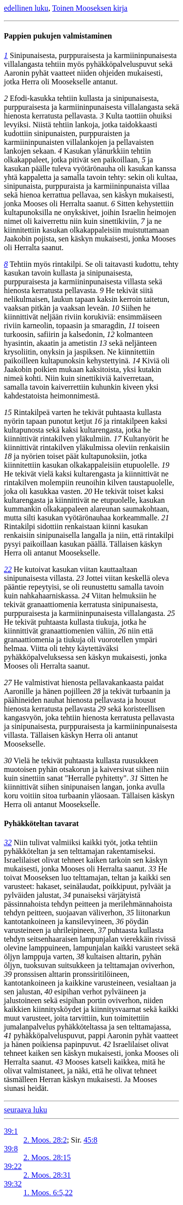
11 (132, 325)
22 (8, 569)
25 (171, 613)
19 (165, 465)
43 (59, 1062)
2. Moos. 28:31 (47, 1175)
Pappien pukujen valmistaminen (58, 36)
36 (119, 921)
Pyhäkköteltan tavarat (41, 823)
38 (80, 956)
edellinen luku (26, 8)
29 (101, 709)
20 (88, 491)
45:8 (90, 1140)
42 (107, 1044)
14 (136, 360)
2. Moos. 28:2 (45, 1140)
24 (86, 596)
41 (8, 1035)
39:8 (11, 1149)
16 (98, 421)
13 (103, 343)
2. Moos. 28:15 (47, 1157)
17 (118, 439)
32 (8, 842)
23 (80, 578)
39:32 (12, 1184)
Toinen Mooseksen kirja (89, 8)
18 (8, 456)
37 (102, 930)
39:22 (12, 1166)
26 (122, 631)
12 (111, 334)
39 (8, 974)
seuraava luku (25, 1110)
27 (8, 682)
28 (97, 691)
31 (134, 778)
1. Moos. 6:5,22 (48, 1192)
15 (8, 412)
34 (67, 895)
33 (152, 869)
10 (115, 308)
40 (48, 992)
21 (165, 518)
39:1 (11, 1131)
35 (130, 913)
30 (8, 760)
